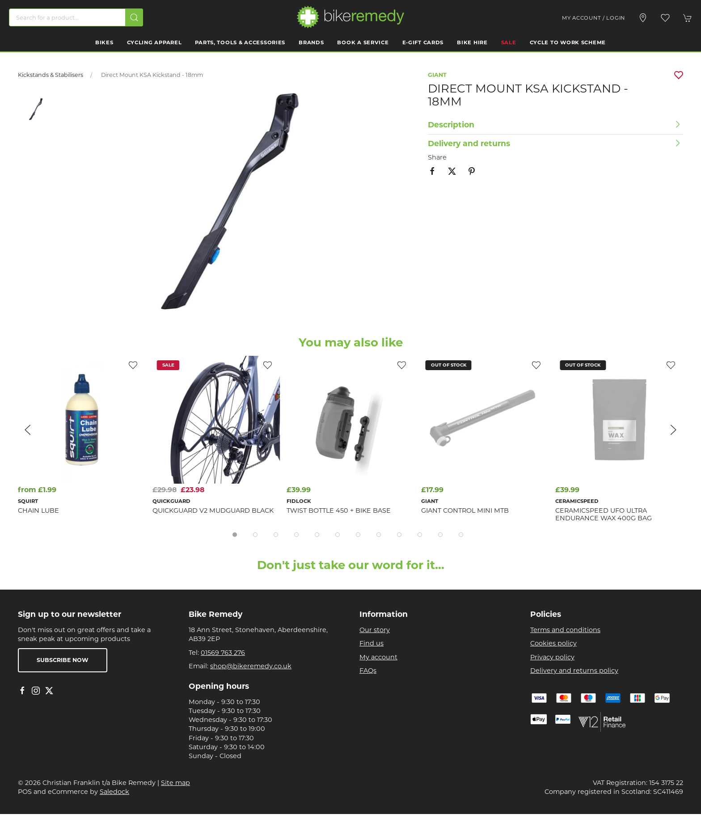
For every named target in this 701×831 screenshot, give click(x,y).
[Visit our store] (642, 18)
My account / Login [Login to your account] (593, 18)
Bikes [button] (104, 42)
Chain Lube (38, 510)
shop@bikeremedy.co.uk (250, 666)
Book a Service (363, 42)
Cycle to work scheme (568, 42)
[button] (665, 18)
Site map (175, 783)
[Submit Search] (134, 17)
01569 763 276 (223, 653)
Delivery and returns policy (574, 670)
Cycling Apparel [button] (154, 42)
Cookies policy (553, 643)
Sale (508, 42)
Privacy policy (552, 657)
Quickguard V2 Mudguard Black (213, 510)
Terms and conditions (565, 630)
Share (437, 157)
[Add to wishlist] (402, 364)
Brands (311, 42)
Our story (374, 630)
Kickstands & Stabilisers (50, 75)
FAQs (367, 670)
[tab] (234, 534)
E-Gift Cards (423, 42)
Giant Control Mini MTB (465, 510)
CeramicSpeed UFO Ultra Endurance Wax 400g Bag (603, 514)
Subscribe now (63, 660)
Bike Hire (472, 42)
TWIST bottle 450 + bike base (339, 510)
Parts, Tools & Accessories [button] (240, 42)
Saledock (114, 792)
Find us (371, 643)
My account (378, 657)
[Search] (76, 17)
